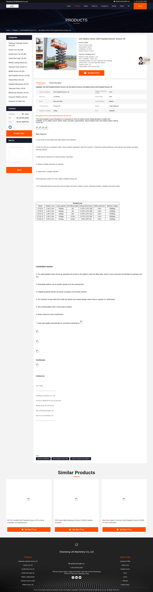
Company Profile (125, 561)
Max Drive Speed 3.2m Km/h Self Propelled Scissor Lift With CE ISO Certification (123, 521)
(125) (18, 44)
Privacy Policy (125, 584)
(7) (18, 67)
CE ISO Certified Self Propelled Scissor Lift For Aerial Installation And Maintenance (25, 521)
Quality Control (125, 569)
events (114, 6)
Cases (125, 577)
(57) (19, 84)
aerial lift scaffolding (43, 458)
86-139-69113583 (140, 1)
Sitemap (125, 581)
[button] (39, 67)
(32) (17, 58)
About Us (94, 6)
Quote (140, 6)
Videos (86, 6)
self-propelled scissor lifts (60, 458)
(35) (19, 75)
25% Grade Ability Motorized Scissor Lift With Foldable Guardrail (74, 521)
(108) (16, 50)
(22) (18, 62)
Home (69, 6)
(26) (16, 71)
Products (77, 6)
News (125, 573)
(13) (18, 93)
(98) (17, 54)
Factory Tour (125, 565)
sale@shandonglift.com (122, 1)
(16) (16, 80)
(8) (17, 88)
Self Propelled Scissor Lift (28, 30)
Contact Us (104, 6)
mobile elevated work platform (81, 458)
